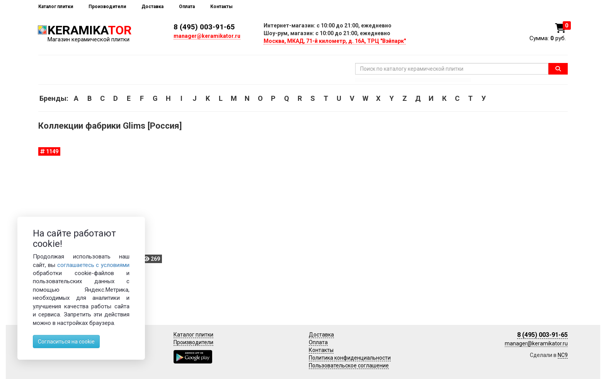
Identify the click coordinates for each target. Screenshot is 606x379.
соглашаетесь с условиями (93, 265)
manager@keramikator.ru (207, 36)
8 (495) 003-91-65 (204, 26)
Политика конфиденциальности (350, 358)
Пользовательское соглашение (349, 365)
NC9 (563, 355)
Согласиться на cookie (66, 341)
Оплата (187, 6)
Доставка (152, 6)
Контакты (221, 6)
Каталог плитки (55, 6)
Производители (107, 6)
